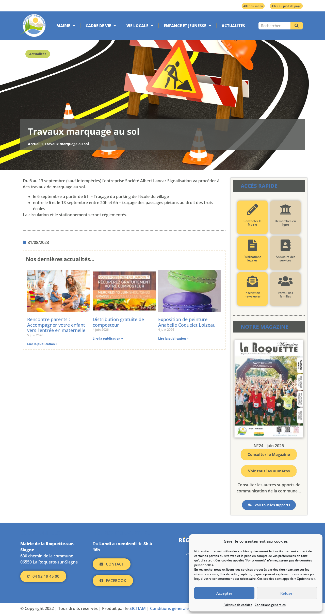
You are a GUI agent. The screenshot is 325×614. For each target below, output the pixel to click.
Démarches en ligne (285, 223)
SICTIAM (137, 608)
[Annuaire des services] (285, 245)
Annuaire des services (285, 258)
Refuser (287, 593)
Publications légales (252, 258)
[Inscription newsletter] (252, 281)
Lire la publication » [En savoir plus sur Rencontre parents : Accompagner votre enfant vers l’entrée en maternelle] (42, 344)
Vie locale (139, 25)
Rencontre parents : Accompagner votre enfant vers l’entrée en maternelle (56, 324)
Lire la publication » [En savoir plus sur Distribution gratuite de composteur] (108, 338)
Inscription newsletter (252, 294)
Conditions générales (270, 605)
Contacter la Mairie (252, 223)
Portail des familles (285, 294)
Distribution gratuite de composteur (118, 322)
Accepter (224, 593)
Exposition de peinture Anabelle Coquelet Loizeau (187, 322)
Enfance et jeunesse (187, 25)
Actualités (233, 25)
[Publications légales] (252, 245)
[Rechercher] (296, 25)
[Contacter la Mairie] (252, 209)
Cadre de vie (101, 25)
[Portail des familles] (285, 281)
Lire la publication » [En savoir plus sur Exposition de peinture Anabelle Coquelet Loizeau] (173, 338)
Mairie (65, 25)
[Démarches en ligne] (285, 209)
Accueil (34, 143)
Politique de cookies (237, 605)
